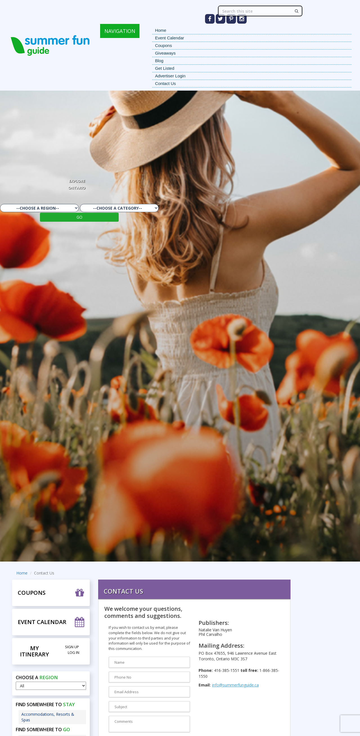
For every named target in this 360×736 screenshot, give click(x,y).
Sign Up (72, 646)
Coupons (163, 45)
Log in (73, 652)
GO (79, 217)
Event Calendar (169, 37)
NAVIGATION (119, 31)
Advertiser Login (170, 75)
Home (160, 30)
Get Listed (164, 68)
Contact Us (165, 83)
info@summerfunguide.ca (235, 685)
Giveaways (165, 53)
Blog (159, 60)
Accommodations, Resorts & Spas (47, 717)
